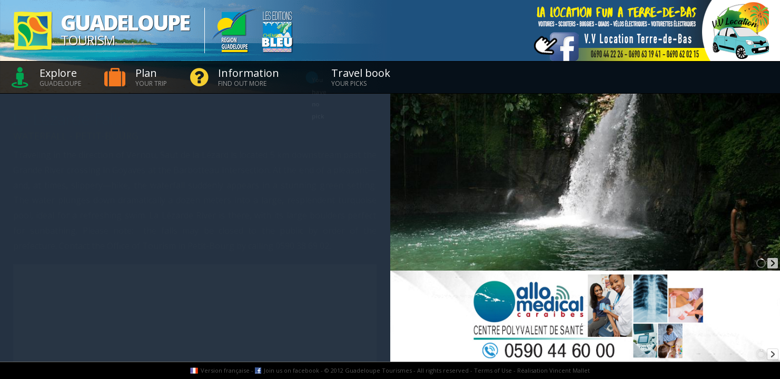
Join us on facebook (291, 370)
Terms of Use (493, 370)
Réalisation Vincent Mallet (553, 370)
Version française (225, 370)
